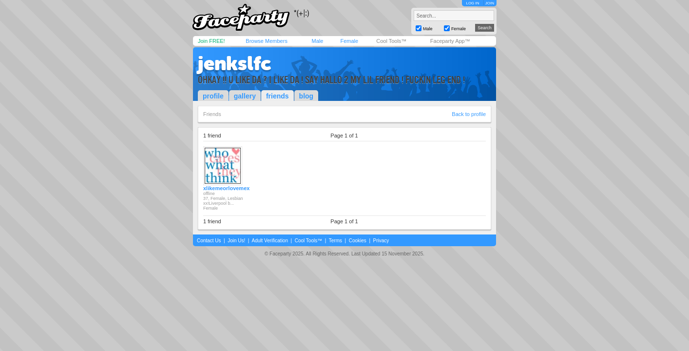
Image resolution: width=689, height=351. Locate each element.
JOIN (489, 3)
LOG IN (472, 3)
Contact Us (209, 240)
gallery (245, 96)
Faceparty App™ (450, 41)
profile (213, 96)
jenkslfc (234, 63)
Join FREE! (211, 41)
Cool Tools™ (391, 41)
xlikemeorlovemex (226, 188)
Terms (335, 240)
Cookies (357, 240)
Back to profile (469, 114)
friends (277, 96)
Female (349, 41)
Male (317, 41)
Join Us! (236, 240)
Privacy (381, 240)
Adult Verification (269, 240)
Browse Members (266, 41)
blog (306, 96)
